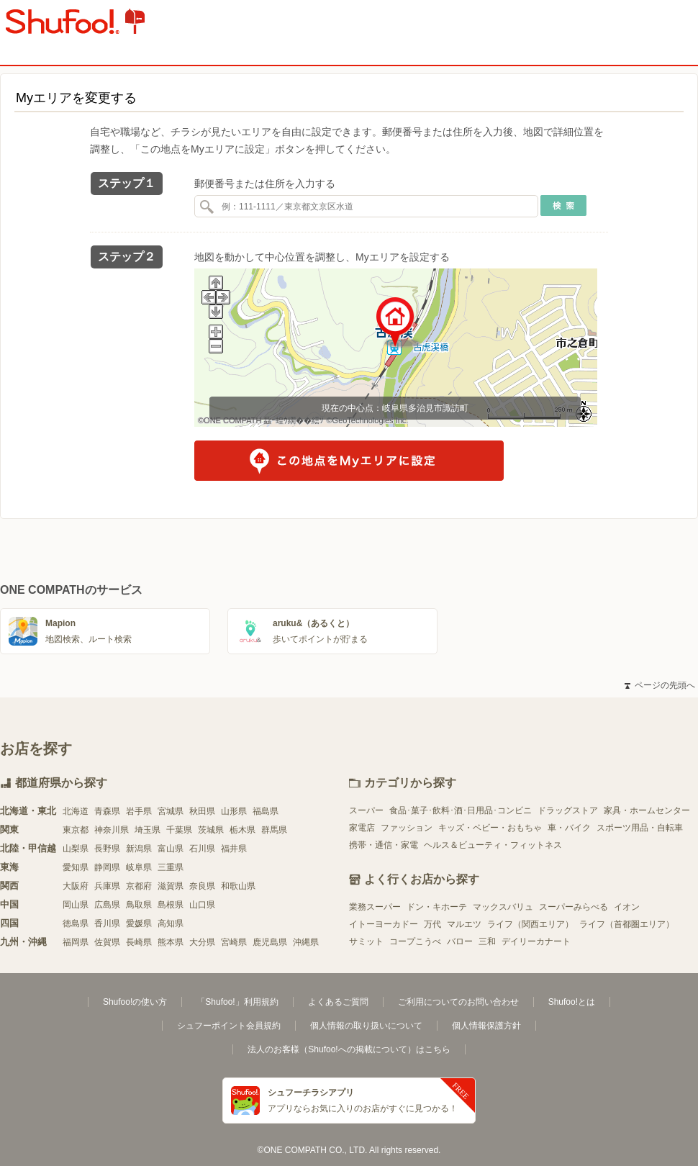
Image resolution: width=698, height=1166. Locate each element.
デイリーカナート (536, 941)
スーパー (366, 810)
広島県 (107, 905)
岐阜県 (139, 867)
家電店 (362, 828)
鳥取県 (139, 905)
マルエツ (464, 924)
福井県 (234, 849)
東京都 (76, 830)
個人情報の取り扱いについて (366, 1026)
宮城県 (170, 811)
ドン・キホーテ (437, 907)
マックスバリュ (503, 907)
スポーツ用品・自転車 (640, 828)
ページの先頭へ (660, 685)
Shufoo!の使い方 (135, 1002)
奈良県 (202, 886)
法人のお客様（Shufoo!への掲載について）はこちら (349, 1049)
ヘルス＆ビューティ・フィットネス (493, 845)
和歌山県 (238, 886)
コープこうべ (415, 941)
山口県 (202, 905)
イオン (627, 907)
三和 (487, 941)
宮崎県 (234, 942)
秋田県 (202, 811)
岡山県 (76, 905)
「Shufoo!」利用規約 (237, 1002)
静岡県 (107, 867)
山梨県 (76, 849)
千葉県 (179, 830)
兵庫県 (107, 886)
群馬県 (274, 830)
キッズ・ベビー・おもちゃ (490, 828)
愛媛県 (139, 923)
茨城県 (211, 830)
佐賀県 (107, 942)
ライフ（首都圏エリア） (626, 924)
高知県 (170, 923)
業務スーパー (375, 907)
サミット (366, 941)
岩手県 (139, 811)
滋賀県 (170, 886)
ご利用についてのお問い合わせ (458, 1002)
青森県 (107, 811)
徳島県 (76, 923)
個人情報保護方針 (486, 1026)
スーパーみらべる (573, 907)
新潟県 (139, 849)
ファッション (406, 828)
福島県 (265, 811)
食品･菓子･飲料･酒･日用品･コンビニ (460, 810)
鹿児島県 (270, 942)
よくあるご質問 (338, 1002)
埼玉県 (147, 830)
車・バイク (569, 828)
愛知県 (76, 867)
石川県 (202, 849)
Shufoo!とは (571, 1002)
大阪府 (76, 886)
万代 (432, 924)
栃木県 (242, 830)
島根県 (170, 905)
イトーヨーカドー (383, 924)
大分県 (202, 942)
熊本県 (170, 942)
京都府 (139, 886)
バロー (460, 941)
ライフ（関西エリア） (530, 924)
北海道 (76, 811)
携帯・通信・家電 (383, 845)
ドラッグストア (568, 810)
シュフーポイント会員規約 (229, 1026)
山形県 (234, 811)
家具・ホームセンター (647, 810)
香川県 (107, 923)
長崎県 (139, 942)
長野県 (107, 849)
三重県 (170, 867)
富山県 (170, 849)
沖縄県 (306, 942)
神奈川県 (111, 830)
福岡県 (76, 942)
